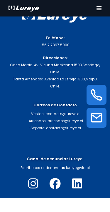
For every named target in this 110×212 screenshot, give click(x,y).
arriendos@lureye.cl (65, 120)
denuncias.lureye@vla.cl (67, 167)
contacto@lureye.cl (62, 113)
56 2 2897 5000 (56, 44)
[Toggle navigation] (99, 8)
